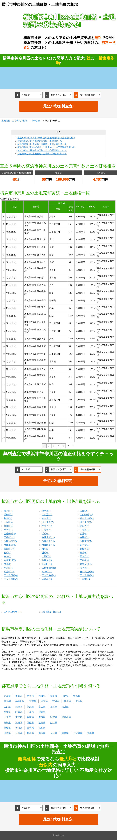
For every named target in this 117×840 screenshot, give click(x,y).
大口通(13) (47, 514)
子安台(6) (46, 530)
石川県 (53, 706)
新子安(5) (84, 545)
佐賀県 (18, 733)
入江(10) (84, 511)
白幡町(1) (84, 537)
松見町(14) (9, 571)
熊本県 (42, 733)
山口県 (53, 722)
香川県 (18, 728)
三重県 (30, 712)
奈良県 (42, 717)
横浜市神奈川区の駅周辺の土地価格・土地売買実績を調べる (46, 147)
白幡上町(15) (48, 537)
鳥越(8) (83, 552)
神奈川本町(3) (87, 518)
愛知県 (7, 712)
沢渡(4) (83, 533)
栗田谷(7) (84, 526)
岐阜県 (18, 712)
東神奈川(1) (86, 564)
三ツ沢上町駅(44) (12, 612)
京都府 (18, 717)
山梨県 (7, 706)
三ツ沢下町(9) (11, 575)
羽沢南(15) (85, 579)
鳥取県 (7, 722)
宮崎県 (65, 733)
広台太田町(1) (49, 568)
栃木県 (67, 701)
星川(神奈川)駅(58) (51, 612)
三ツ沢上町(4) (87, 571)
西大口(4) (84, 556)
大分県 (53, 733)
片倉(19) (8, 518)
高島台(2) (84, 549)
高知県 (42, 728)
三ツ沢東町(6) (87, 575)
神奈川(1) (46, 518)
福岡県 (7, 733)
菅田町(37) (9, 549)
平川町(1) (8, 568)
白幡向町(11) (48, 545)
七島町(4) (46, 556)
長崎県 (30, 733)
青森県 (18, 696)
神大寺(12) (47, 526)
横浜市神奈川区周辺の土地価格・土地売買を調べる (42, 144)
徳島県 (7, 728)
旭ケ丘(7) (46, 511)
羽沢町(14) (47, 564)
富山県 (42, 706)
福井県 (65, 706)
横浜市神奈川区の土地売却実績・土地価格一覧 (40, 141)
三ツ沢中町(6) (49, 575)
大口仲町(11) (86, 514)
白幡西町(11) (48, 541)
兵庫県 (30, 717)
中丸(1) (7, 556)
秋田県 (53, 696)
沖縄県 (90, 733)
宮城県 (42, 696)
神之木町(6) (86, 522)
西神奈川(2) (10, 560)
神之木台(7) (48, 522)
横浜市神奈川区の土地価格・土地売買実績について (42, 150)
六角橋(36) (47, 579)
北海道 (7, 696)
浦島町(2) (8, 514)
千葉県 (32, 701)
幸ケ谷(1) (8, 530)
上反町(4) (8, 522)
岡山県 (30, 722)
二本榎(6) (84, 560)
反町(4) (45, 552)
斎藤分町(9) (10, 533)
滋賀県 (53, 717)
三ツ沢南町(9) (11, 579)
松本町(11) (47, 571)
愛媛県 (30, 728)
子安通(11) (85, 530)
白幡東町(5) (86, 541)
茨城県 (55, 701)
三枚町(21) (9, 537)
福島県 (76, 696)
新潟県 (30, 706)
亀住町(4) (8, 526)
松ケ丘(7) (84, 568)
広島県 (42, 722)
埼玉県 (44, 701)
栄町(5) (45, 533)
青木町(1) (8, 511)
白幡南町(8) (10, 545)
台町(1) (45, 549)
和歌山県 (66, 717)
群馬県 (79, 701)
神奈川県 (20, 701)
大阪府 (7, 717)
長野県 (18, 706)
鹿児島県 (77, 733)
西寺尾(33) (47, 560)
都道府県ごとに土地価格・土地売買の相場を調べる (42, 154)
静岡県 (42, 712)
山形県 (65, 696)
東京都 (7, 701)
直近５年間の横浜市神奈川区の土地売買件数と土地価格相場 (46, 138)
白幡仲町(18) (10, 541)
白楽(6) (7, 564)
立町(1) (7, 552)
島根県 (18, 722)
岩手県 (30, 696)
